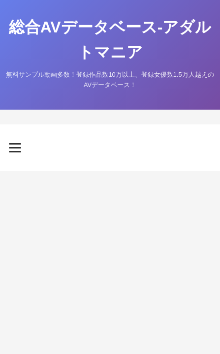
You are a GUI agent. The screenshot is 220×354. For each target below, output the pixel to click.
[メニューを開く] (110, 148)
